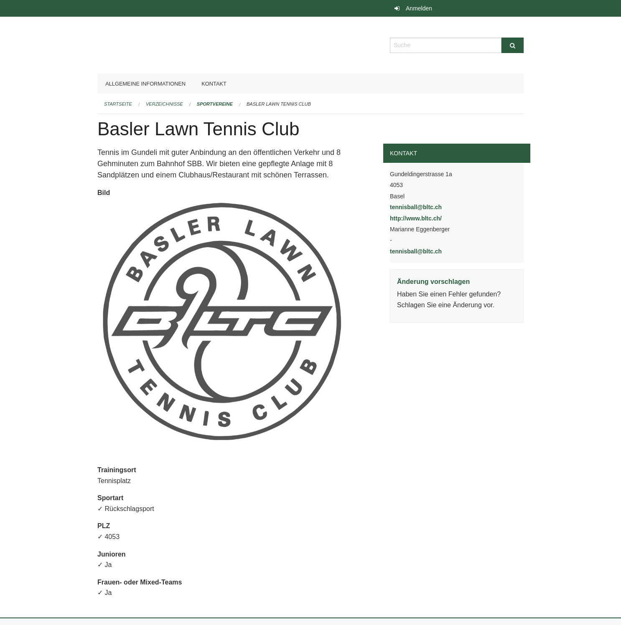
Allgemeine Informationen (145, 84)
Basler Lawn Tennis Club (279, 103)
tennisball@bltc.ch (416, 207)
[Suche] (512, 45)
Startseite (118, 103)
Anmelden (419, 8)
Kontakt (214, 84)
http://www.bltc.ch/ (437, 218)
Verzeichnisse (164, 103)
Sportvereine (215, 103)
